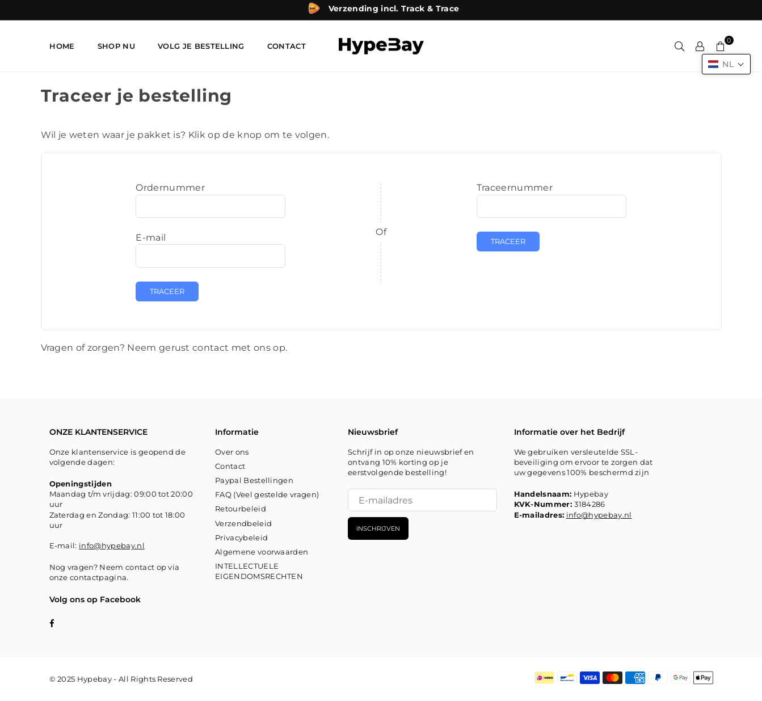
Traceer (167, 291)
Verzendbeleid (243, 523)
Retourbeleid (240, 508)
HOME (61, 46)
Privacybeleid (241, 537)
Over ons (232, 451)
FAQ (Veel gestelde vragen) (267, 494)
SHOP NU (116, 46)
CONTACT (286, 46)
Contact (230, 466)
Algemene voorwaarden (261, 551)
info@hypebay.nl (112, 545)
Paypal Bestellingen (254, 480)
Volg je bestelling (201, 46)
